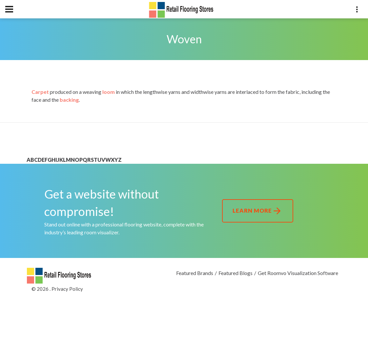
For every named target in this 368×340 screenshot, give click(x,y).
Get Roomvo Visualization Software (298, 273)
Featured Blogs (235, 273)
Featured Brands (194, 273)
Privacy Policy (67, 289)
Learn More (258, 211)
